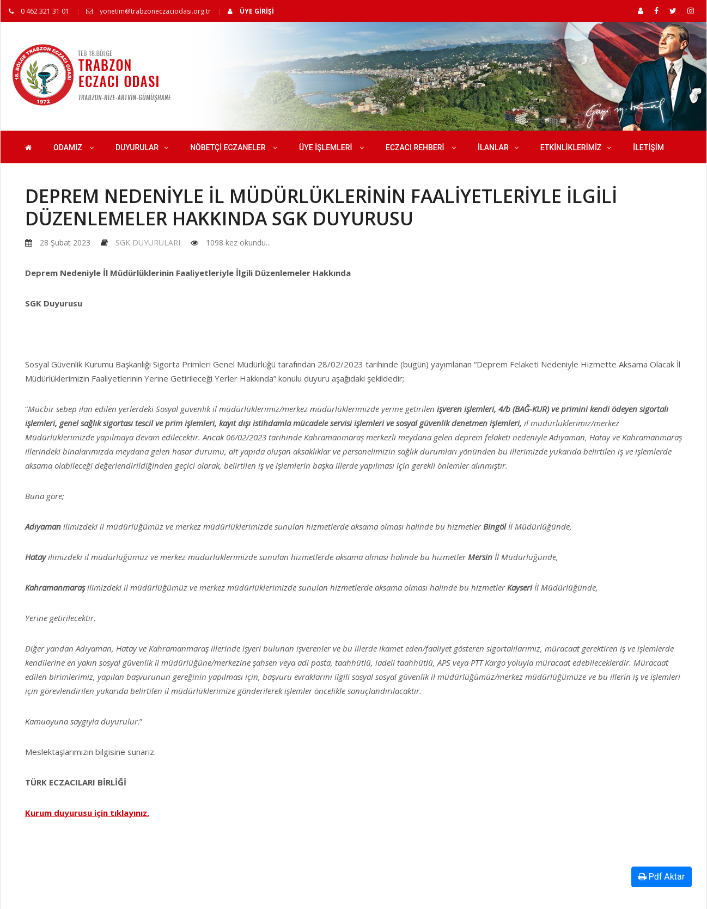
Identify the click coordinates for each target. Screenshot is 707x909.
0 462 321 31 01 (39, 11)
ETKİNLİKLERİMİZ (576, 147)
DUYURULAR (141, 147)
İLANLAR (498, 147)
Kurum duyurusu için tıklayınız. (87, 812)
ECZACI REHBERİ (421, 147)
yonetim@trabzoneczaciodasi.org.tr (148, 11)
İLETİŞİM (648, 147)
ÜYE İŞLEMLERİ (331, 147)
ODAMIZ (73, 147)
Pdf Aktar (661, 876)
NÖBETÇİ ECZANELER (233, 147)
